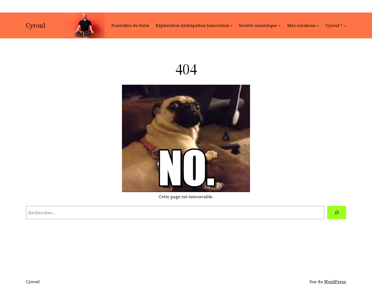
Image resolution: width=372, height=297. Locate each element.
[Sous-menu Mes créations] (318, 25)
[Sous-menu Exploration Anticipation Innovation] (231, 25)
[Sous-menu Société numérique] (279, 25)
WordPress (335, 281)
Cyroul (35, 25)
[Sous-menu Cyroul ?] (344, 25)
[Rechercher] (336, 212)
